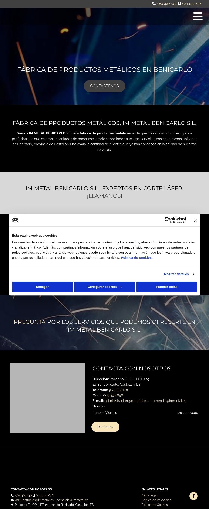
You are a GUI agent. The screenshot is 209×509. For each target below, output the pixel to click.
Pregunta (30, 322)
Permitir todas (167, 287)
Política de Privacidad (156, 466)
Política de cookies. (137, 257)
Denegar (42, 287)
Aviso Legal (149, 462)
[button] (104, 86)
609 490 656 (192, 4)
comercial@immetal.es (168, 401)
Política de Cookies (154, 471)
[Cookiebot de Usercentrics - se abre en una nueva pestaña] (167, 220)
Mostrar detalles (176, 274)
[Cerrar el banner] (195, 220)
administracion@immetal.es (126, 401)
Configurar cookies (105, 287)
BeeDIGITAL (191, 489)
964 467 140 (166, 4)
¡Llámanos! (104, 196)
